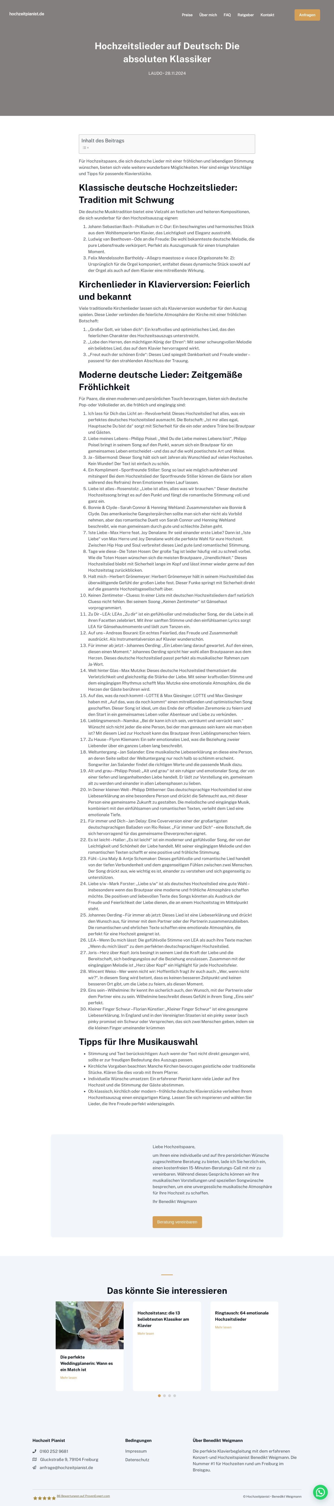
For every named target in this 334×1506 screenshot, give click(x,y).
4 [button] (174, 1395)
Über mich (208, 15)
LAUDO (155, 74)
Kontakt (267, 15)
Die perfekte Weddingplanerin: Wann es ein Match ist (86, 1363)
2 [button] (164, 1395)
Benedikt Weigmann (269, 1457)
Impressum (136, 1451)
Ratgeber (246, 15)
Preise (187, 15)
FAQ (227, 15)
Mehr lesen (68, 1377)
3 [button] (169, 1395)
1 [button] (159, 1395)
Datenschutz (137, 1459)
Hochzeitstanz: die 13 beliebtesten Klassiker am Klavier (163, 1319)
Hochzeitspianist (234, 1457)
